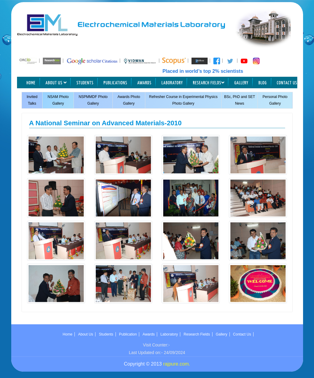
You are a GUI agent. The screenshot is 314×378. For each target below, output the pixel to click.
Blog (262, 83)
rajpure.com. (176, 363)
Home (31, 83)
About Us (56, 82)
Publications (115, 83)
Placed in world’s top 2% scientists (207, 71)
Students (85, 83)
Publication (128, 334)
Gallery (241, 83)
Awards (144, 83)
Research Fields (208, 82)
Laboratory (172, 83)
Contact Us (287, 83)
